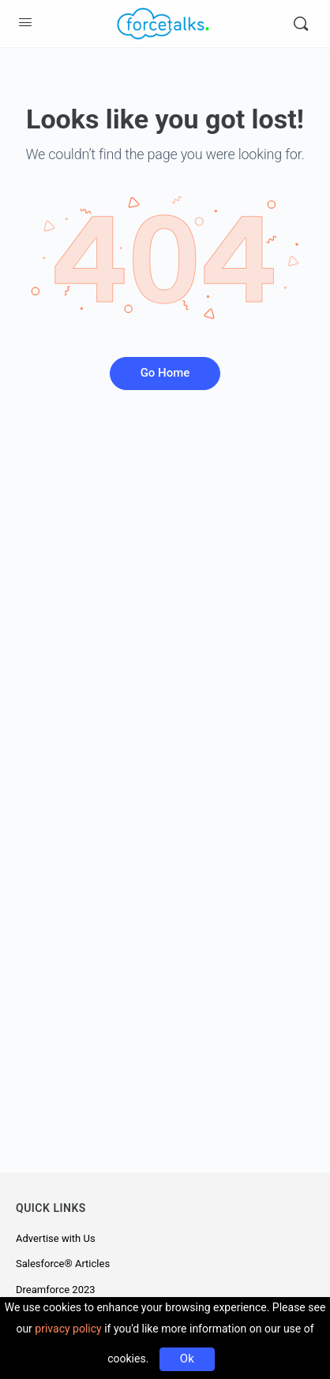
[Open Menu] (25, 22)
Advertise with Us (56, 1238)
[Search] (300, 23)
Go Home (165, 373)
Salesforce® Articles (63, 1263)
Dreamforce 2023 (56, 1289)
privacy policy (68, 1328)
